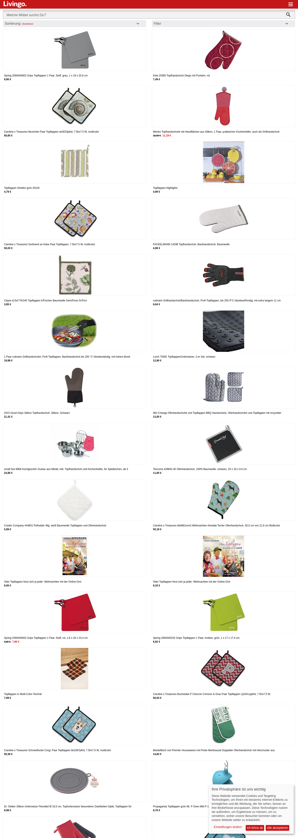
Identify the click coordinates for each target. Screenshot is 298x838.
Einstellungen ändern (228, 827)
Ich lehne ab (255, 827)
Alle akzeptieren (277, 827)
